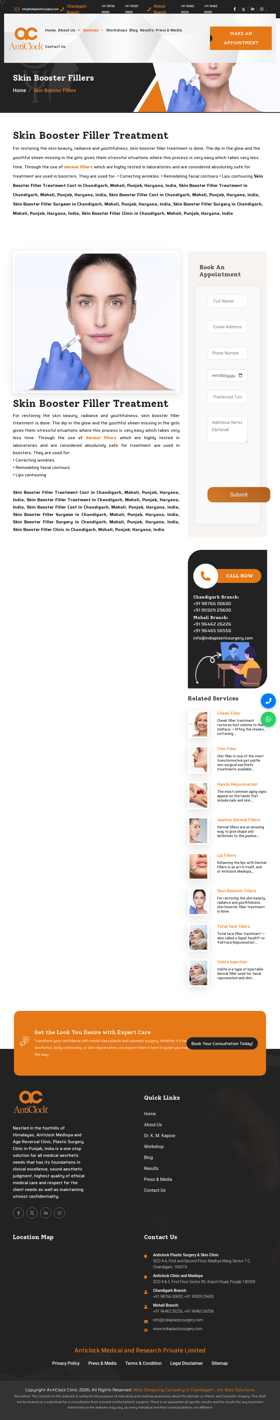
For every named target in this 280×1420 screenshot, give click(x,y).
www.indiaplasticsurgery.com (177, 1329)
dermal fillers (78, 166)
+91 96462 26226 (187, 9)
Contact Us (55, 46)
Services (93, 30)
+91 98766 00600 (108, 9)
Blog (133, 30)
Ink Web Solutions (236, 1389)
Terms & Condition (143, 1363)
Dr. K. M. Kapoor (160, 1135)
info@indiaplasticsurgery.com (40, 9)
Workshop (154, 1146)
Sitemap (220, 1363)
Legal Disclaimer (186, 1363)
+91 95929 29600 (131, 9)
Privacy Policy (66, 1363)
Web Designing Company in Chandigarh (173, 1389)
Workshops (116, 30)
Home (50, 30)
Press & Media (169, 30)
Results (147, 30)
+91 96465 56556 (210, 9)
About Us (69, 30)
